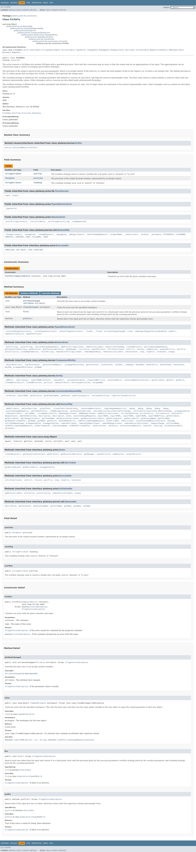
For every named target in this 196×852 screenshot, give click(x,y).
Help (51, 3)
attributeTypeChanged (114, 331)
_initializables (37, 221)
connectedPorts (114, 380)
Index (45, 3)
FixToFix (9, 276)
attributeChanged (31, 301)
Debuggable (104, 50)
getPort (170, 380)
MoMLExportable (176, 50)
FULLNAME (36, 237)
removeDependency (92, 352)
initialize (84, 349)
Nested (12, 10)
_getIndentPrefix (38, 411)
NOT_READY (21, 250)
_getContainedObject (52, 365)
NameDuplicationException (34, 607)
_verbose (144, 234)
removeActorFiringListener (69, 352)
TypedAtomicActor (62, 204)
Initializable (68, 50)
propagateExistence (22, 367)
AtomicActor (58, 217)
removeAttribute (69, 423)
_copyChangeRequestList (114, 408)
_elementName (115, 234)
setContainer (131, 352)
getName (31, 421)
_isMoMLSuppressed (58, 411)
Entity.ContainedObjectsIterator (21, 148)
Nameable (16, 52)
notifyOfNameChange (14, 423)
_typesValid (11, 208)
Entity (78, 143)
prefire (26, 318)
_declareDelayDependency (46, 347)
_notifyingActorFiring (58, 221)
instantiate (107, 365)
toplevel (147, 426)
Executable (35, 50)
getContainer (92, 365)
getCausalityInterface (16, 349)
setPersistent (99, 426)
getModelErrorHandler (15, 421)
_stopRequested (78, 221)
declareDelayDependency (155, 347)
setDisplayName (59, 426)
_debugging (61, 234)
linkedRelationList (14, 383)
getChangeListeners (30, 418)
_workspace (155, 234)
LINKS (45, 237)
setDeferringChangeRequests (18, 426)
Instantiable (142, 50)
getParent (65, 396)
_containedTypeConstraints (18, 331)
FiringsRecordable (51, 50)
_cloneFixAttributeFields (65, 408)
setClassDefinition (80, 383)
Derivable (130, 50)
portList (48, 383)
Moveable (7, 52)
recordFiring (47, 352)
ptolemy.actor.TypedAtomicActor (39, 37)
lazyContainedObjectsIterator (150, 421)
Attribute (29, 303)
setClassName (172, 423)
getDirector (35, 349)
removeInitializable (113, 352)
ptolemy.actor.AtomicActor (32, 35)
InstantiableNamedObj (68, 391)
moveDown (140, 365)
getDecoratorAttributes (92, 418)
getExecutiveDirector (53, 349)
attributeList (147, 413)
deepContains (11, 416)
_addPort (9, 380)
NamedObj (63, 230)
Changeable (92, 50)
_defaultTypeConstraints (71, 331)
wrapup (171, 352)
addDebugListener (87, 413)
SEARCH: (166, 7)
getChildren (36, 396)
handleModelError (67, 421)
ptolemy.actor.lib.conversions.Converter (50, 41)
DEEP (28, 237)
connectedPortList (96, 380)
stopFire (150, 352)
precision (38, 178)
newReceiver (152, 349)
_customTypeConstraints (45, 331)
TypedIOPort (51, 35)
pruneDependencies (30, 352)
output (15, 195)
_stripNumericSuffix (47, 413)
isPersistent (127, 421)
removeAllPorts (61, 383)
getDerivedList (131, 418)
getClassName (48, 418)
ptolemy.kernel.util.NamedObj (19, 26)
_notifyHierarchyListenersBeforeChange (152, 411)
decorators (177, 413)
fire (25, 312)
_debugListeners (76, 234)
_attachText (44, 408)
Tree (28, 3)
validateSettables (173, 426)
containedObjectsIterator (136, 380)
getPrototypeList (80, 396)
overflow (37, 174)
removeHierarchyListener (136, 423)
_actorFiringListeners (16, 221)
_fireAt (88, 331)
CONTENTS (19, 237)
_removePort (58, 380)
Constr (25, 10)
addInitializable (94, 347)
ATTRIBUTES (168, 234)
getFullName (163, 418)
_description (21, 380)
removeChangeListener (89, 423)
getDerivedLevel (114, 418)
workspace (9, 428)
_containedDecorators (90, 408)
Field (19, 10)
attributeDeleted (129, 413)
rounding (37, 183)
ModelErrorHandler (159, 50)
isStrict (130, 349)
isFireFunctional (115, 349)
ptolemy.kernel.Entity (23, 31)
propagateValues (51, 423)
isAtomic (119, 365)
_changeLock (30, 234)
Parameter (10, 178)
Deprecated (37, 3)
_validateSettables (75, 380)
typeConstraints (34, 334)
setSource (113, 426)
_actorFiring (11, 347)
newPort (172, 331)
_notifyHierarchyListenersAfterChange (111, 411)
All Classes (6, 7)
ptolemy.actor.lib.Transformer (41, 39)
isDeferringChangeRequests (91, 421)
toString (158, 426)
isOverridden (112, 421)
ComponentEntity (66, 360)
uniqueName (97, 383)
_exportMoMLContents (40, 380)
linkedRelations (34, 383)
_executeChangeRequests (16, 411)
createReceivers (134, 347)
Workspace (34, 307)
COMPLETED (9, 250)
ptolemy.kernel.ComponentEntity (32, 33)
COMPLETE (9, 237)
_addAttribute (12, 408)
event (68, 416)
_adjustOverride (28, 408)
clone (25, 307)
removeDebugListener (112, 423)
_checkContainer (32, 365)
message (171, 421)
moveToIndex (166, 365)
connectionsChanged (114, 347)
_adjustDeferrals (13, 365)
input (7, 195)
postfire (181, 349)
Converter (15, 60)
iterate (140, 349)
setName (38, 367)
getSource (52, 421)
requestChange (157, 423)
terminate (161, 352)
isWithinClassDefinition (123, 396)
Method (33, 10)
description (44, 416)
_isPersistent (131, 234)
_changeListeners (13, 234)
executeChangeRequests (84, 416)
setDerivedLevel (42, 426)
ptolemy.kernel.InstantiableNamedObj (26, 28)
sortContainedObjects (130, 426)
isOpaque (129, 365)
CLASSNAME (180, 234)
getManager (71, 349)
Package (13, 3)
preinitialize (12, 352)
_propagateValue (181, 411)
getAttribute (158, 380)
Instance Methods (29, 293)
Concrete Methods (51, 293)
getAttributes (12, 418)
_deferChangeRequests (96, 234)
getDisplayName (148, 418)
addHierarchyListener (108, 413)
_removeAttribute (13, 413)
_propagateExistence (74, 365)
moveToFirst (152, 365)
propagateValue (33, 423)
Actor (26, 50)
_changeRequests (45, 234)
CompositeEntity (22, 276)
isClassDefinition (100, 396)
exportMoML (23, 396)
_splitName (29, 413)
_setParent (10, 396)
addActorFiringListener (72, 347)
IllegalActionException (33, 609)
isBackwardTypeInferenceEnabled (150, 331)
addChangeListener (68, 413)
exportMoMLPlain (156, 416)
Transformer (62, 191)
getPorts (180, 380)
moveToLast (179, 365)
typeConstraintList (14, 334)
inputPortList (98, 349)
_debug (131, 408)
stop (142, 352)
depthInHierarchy (28, 416)
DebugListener (117, 50)
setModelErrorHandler (79, 426)
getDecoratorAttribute (68, 418)
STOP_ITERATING (35, 250)
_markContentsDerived (79, 411)
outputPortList (167, 349)
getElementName (51, 396)
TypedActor (81, 50)
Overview (5, 3)
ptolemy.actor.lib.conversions (24, 16)
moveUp (8, 367)
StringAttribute (13, 174)
